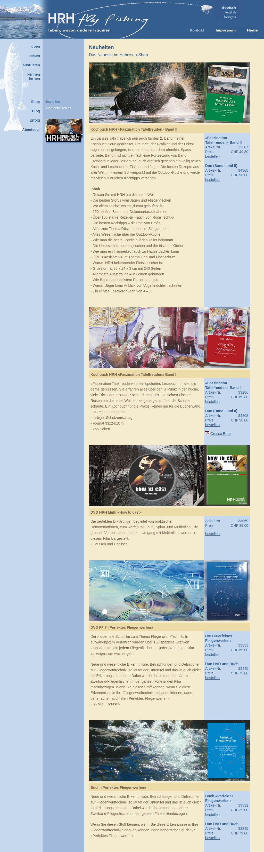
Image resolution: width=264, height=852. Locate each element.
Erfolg (35, 120)
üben (35, 46)
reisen (34, 56)
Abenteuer (31, 130)
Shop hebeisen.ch (58, 108)
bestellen (212, 156)
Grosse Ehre (220, 434)
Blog (36, 111)
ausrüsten (31, 65)
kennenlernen (33, 76)
